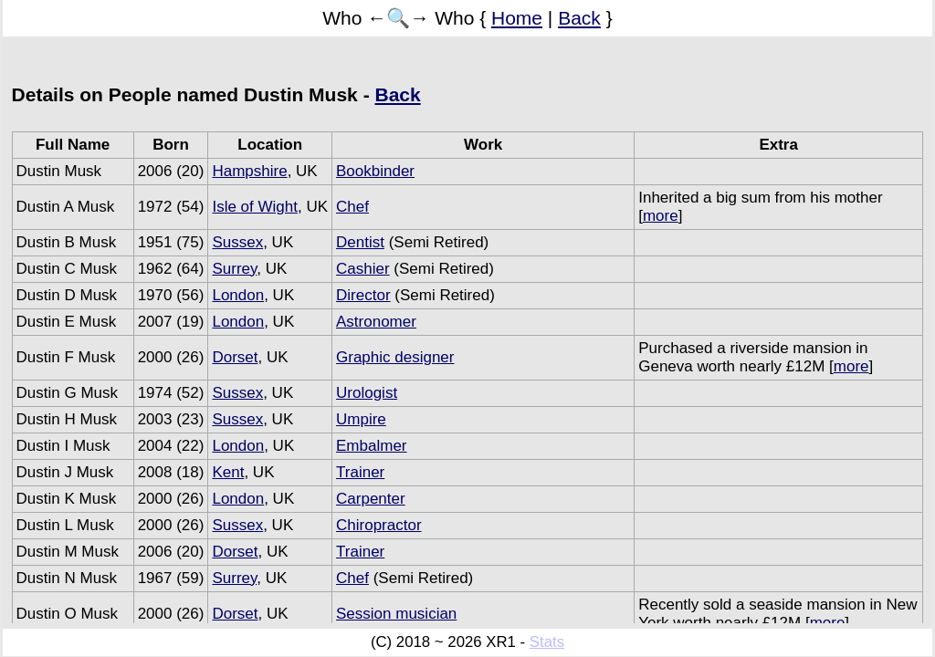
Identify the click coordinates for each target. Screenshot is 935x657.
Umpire (361, 419)
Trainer (360, 472)
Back (579, 17)
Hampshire (249, 171)
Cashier (363, 268)
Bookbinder (375, 171)
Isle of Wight (255, 206)
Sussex (237, 242)
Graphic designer (395, 357)
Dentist (360, 242)
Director (363, 295)
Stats (547, 642)
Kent (228, 472)
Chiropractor (379, 525)
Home (516, 17)
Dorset (234, 357)
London (238, 295)
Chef (352, 206)
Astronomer (376, 321)
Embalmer (371, 445)
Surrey (234, 268)
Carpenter (370, 498)
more (660, 215)
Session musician (396, 613)
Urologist (366, 393)
